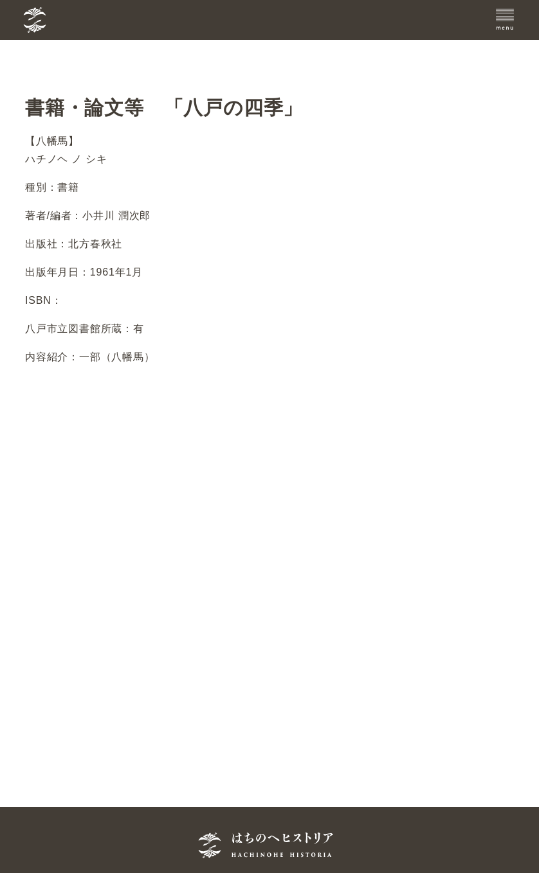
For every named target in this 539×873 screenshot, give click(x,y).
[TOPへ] (98, 20)
